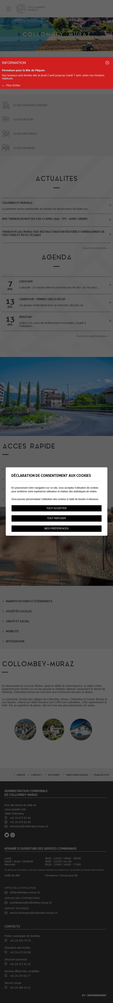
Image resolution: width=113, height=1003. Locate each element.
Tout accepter (56, 508)
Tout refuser (56, 518)
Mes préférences (56, 528)
